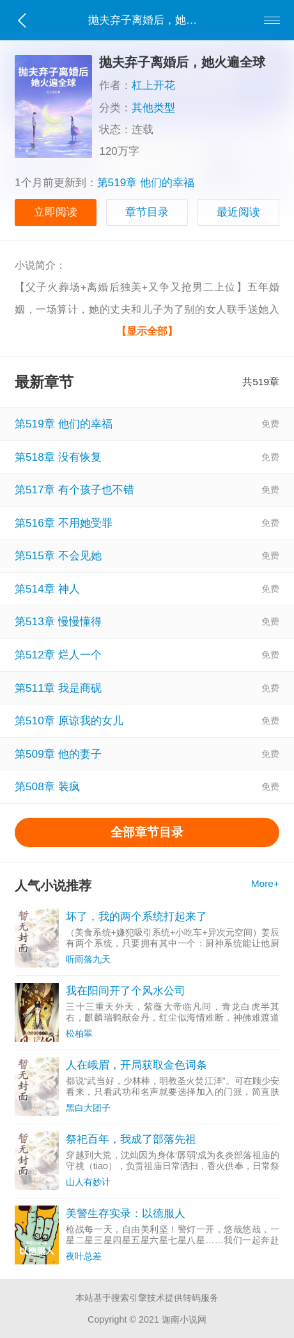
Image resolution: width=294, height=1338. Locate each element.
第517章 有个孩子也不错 (74, 489)
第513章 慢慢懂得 (58, 621)
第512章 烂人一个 (58, 654)
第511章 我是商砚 (58, 687)
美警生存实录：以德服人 (125, 1213)
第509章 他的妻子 (58, 753)
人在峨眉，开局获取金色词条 (136, 1064)
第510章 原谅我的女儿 (69, 720)
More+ (265, 883)
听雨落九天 (88, 959)
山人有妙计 (88, 1182)
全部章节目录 (147, 832)
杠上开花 (153, 85)
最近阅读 (238, 211)
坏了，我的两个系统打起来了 (136, 916)
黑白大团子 (88, 1108)
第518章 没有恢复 (58, 456)
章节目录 (147, 211)
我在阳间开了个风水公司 (125, 990)
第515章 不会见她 (58, 555)
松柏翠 (79, 1033)
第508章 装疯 (47, 786)
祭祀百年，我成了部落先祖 (131, 1139)
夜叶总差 (84, 1256)
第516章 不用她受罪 (63, 522)
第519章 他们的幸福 (146, 182)
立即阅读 (55, 211)
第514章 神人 (47, 588)
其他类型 (153, 107)
